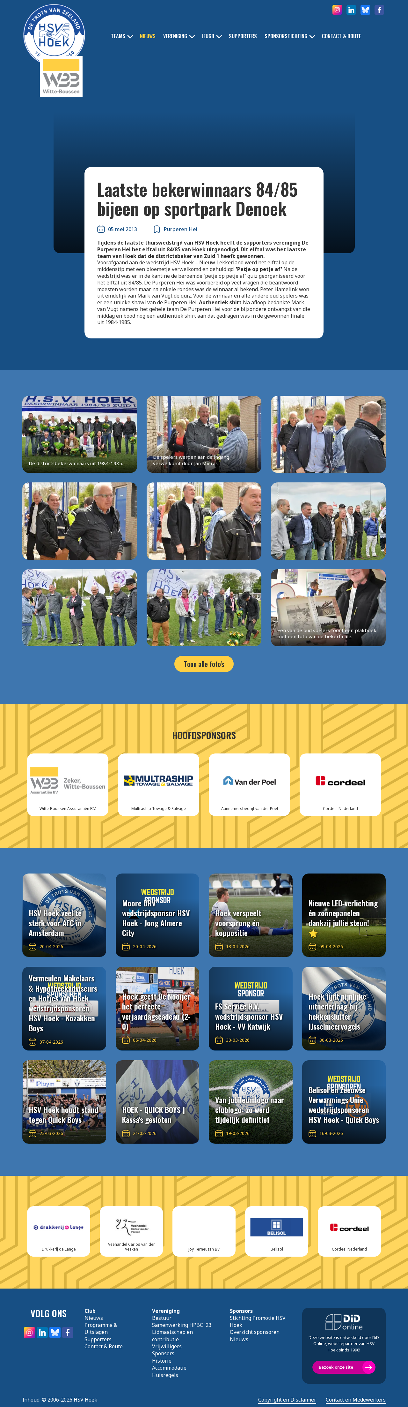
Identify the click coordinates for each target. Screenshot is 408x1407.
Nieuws (148, 36)
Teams (118, 36)
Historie (161, 1360)
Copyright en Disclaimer (287, 1399)
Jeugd (208, 36)
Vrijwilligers (167, 1346)
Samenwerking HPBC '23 (181, 1324)
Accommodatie (169, 1367)
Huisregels (165, 1375)
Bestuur (161, 1317)
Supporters (243, 36)
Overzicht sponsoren (255, 1331)
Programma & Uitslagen (100, 1328)
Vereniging (175, 36)
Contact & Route (341, 36)
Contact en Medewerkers (356, 1399)
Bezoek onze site (336, 1367)
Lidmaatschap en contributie (172, 1335)
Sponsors (163, 1353)
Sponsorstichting (286, 36)
